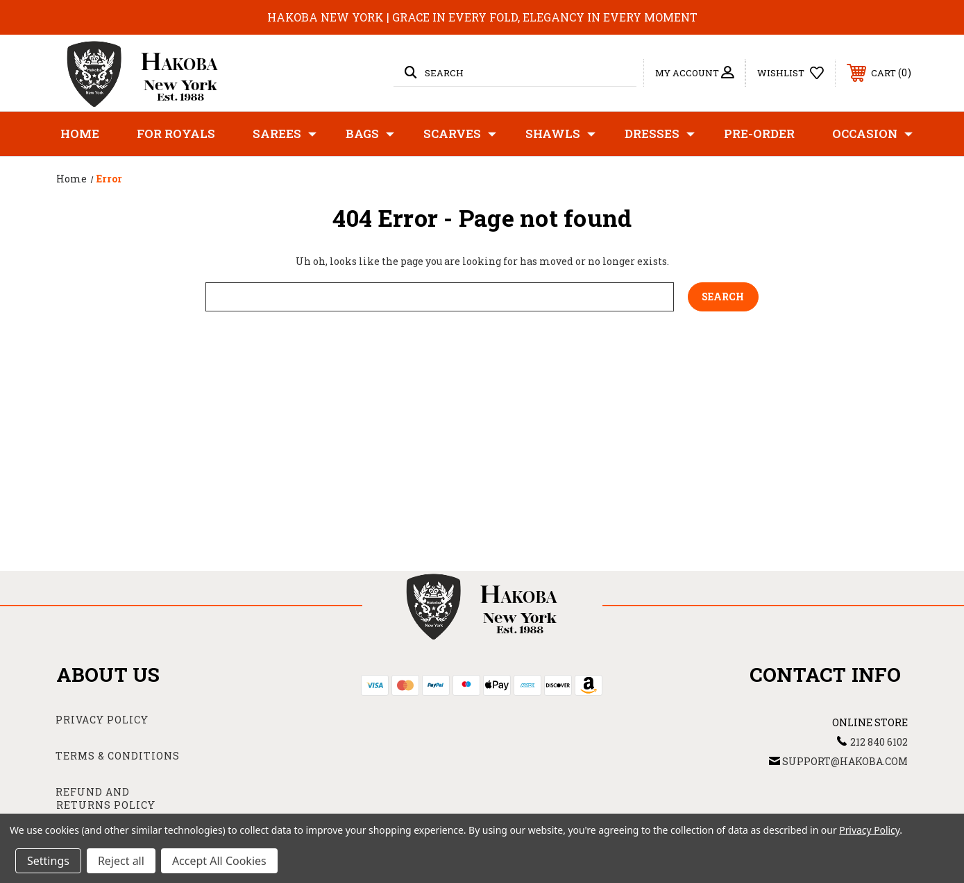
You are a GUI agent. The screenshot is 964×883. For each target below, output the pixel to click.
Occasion (872, 134)
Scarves (459, 134)
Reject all (121, 860)
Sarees (284, 134)
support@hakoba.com (845, 761)
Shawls (560, 134)
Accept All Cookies (219, 860)
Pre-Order (759, 134)
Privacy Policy (102, 719)
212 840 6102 (879, 741)
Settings (48, 860)
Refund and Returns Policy (105, 798)
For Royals (176, 134)
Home (79, 134)
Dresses (660, 134)
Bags (370, 134)
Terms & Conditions (118, 755)
